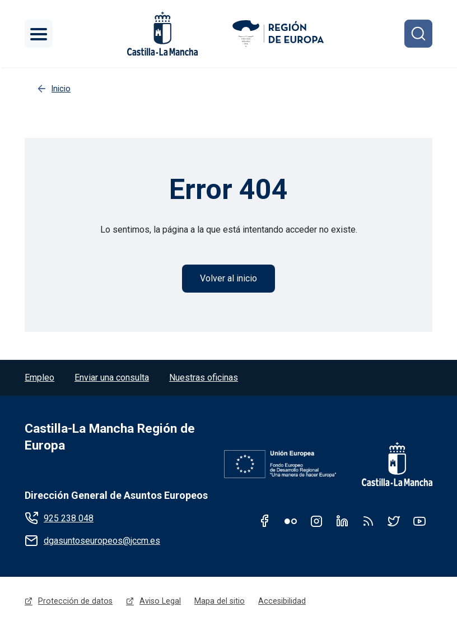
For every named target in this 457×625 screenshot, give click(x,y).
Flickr (291, 521)
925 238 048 (69, 518)
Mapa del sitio (219, 600)
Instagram (316, 521)
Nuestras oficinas (203, 377)
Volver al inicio (228, 278)
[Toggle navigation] (39, 34)
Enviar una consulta (111, 377)
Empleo (39, 377)
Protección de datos (75, 600)
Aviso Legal (160, 600)
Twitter (394, 521)
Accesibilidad (282, 600)
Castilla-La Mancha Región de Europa (110, 437)
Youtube (419, 521)
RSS (368, 521)
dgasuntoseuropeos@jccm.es (102, 540)
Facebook (265, 521)
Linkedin (342, 521)
